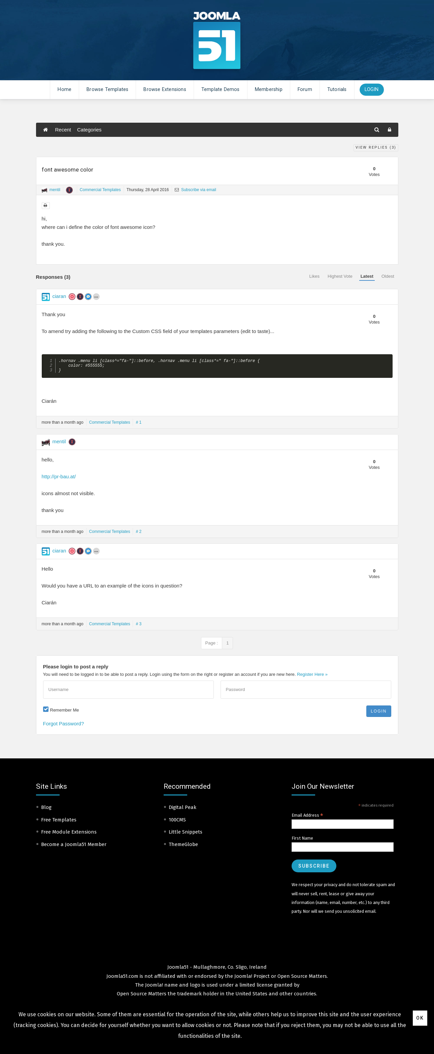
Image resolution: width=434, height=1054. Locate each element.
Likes (314, 276)
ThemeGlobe (183, 847)
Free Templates (58, 822)
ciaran (59, 296)
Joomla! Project (251, 979)
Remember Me (64, 712)
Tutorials (337, 89)
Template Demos (220, 89)
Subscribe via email (195, 189)
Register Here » (312, 677)
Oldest (387, 276)
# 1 (138, 425)
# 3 (138, 626)
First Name (302, 840)
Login (372, 89)
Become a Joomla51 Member (73, 847)
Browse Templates (107, 89)
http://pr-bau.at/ (59, 479)
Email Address (307, 818)
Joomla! (154, 988)
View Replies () (376, 147)
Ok (420, 1018)
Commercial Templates (100, 189)
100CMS (177, 822)
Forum (305, 89)
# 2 (138, 534)
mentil (54, 189)
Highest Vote (340, 276)
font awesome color (67, 169)
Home (64, 89)
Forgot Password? (63, 726)
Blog (46, 810)
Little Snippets (185, 835)
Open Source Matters (302, 979)
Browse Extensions (164, 89)
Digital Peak (182, 810)
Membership (268, 89)
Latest (367, 276)
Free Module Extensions (69, 835)
